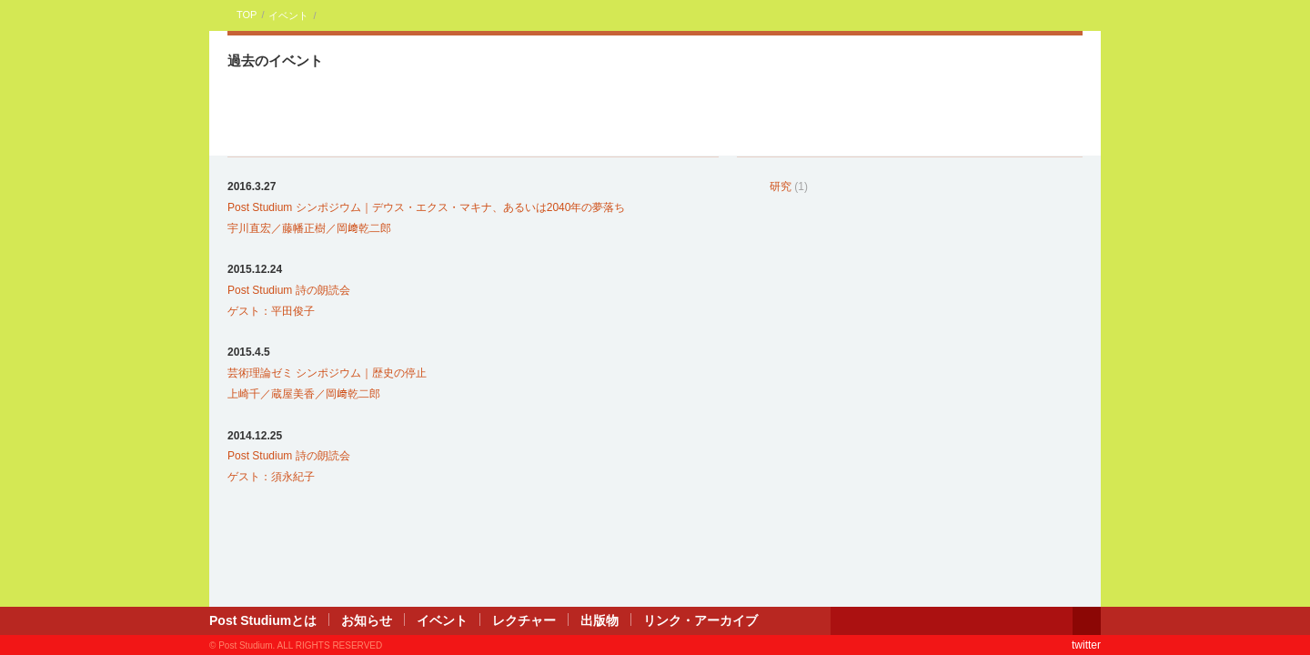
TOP (247, 14)
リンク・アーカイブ (700, 620)
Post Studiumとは (263, 620)
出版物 (599, 620)
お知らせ (366, 620)
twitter (1086, 645)
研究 (780, 186)
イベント (288, 15)
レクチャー (524, 620)
